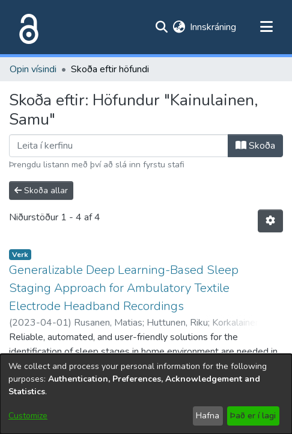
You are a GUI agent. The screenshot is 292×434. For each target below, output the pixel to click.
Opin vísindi (33, 69)
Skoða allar (41, 190)
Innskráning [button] (213, 27)
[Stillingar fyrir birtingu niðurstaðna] (270, 220)
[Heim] (26, 27)
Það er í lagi (253, 415)
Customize (27, 415)
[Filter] (118, 145)
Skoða (255, 145)
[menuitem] (178, 27)
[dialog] (146, 394)
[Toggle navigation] (266, 27)
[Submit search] (161, 27)
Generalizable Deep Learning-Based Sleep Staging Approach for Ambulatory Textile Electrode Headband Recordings (124, 288)
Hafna (207, 415)
